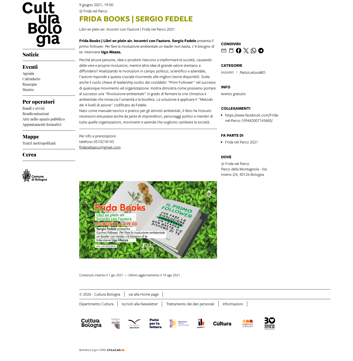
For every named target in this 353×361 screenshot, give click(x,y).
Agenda (28, 73)
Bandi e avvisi (34, 108)
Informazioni (233, 303)
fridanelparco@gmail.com (100, 147)
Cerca (29, 154)
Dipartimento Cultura (96, 303)
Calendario (31, 78)
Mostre (28, 89)
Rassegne (30, 84)
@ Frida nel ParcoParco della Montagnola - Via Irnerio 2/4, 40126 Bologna (244, 169)
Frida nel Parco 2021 (241, 142)
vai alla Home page (143, 294)
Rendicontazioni (36, 113)
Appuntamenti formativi (42, 124)
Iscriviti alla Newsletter (140, 303)
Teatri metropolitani (39, 142)
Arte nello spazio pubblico (44, 118)
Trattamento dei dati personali (190, 303)
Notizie (31, 54)
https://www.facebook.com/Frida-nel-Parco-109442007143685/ (252, 117)
